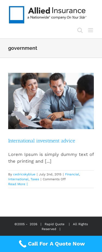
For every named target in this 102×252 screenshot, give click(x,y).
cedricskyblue (24, 174)
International (18, 179)
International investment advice (41, 141)
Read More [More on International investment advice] (16, 184)
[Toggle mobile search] (80, 30)
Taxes (34, 179)
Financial (72, 174)
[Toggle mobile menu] (91, 30)
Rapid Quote (55, 224)
